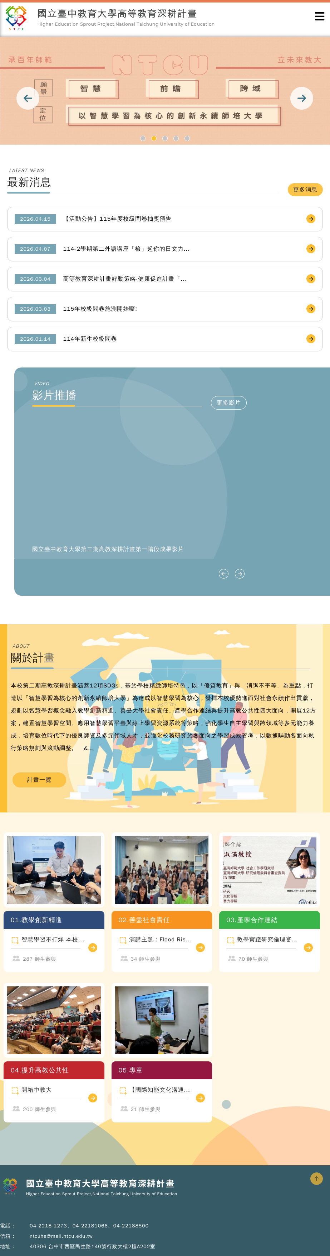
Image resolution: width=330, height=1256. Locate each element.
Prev (28, 98)
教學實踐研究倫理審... (267, 939)
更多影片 (229, 402)
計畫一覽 (39, 780)
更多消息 (305, 189)
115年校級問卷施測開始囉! (100, 308)
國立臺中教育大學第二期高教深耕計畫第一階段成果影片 (108, 549)
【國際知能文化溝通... (159, 1090)
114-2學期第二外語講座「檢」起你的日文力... (126, 248)
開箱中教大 (36, 1090)
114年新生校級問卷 (90, 338)
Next (302, 98)
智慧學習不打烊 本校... (52, 939)
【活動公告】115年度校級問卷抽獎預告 (117, 218)
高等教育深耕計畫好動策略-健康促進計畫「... (125, 278)
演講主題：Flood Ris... (160, 939)
